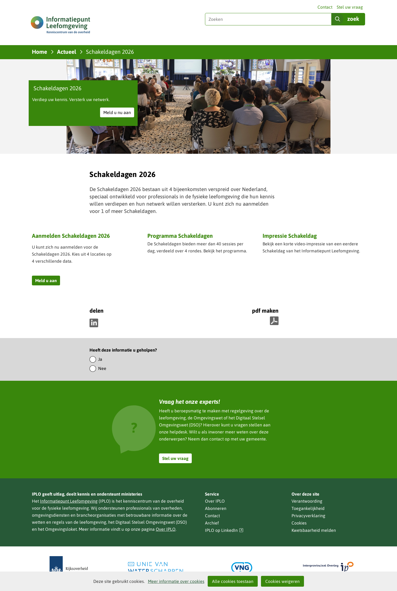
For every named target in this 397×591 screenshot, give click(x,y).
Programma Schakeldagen (180, 236)
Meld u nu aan (118, 113)
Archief (212, 522)
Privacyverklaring (308, 515)
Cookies (299, 522)
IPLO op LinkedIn (224, 530)
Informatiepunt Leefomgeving (69, 501)
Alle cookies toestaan (232, 581)
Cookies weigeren (282, 581)
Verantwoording (307, 501)
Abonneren (215, 508)
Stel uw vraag (350, 7)
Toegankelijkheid (308, 508)
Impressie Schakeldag (290, 235)
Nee (102, 368)
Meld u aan (47, 281)
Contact (324, 7)
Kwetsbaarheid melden (314, 530)
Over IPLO (166, 529)
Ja (100, 359)
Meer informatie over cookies (176, 581)
